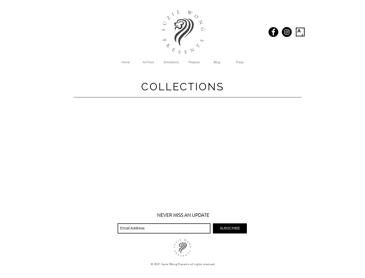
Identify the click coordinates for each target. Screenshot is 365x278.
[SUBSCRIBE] (230, 228)
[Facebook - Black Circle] (273, 32)
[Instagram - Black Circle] (287, 32)
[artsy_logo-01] (300, 32)
